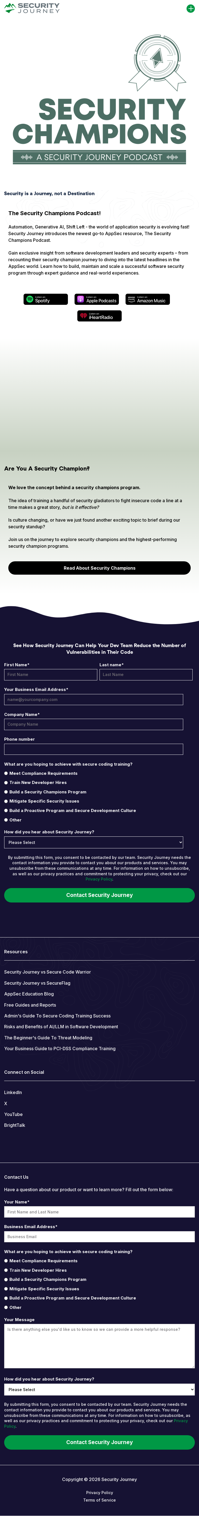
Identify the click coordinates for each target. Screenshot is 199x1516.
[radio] (98, 773)
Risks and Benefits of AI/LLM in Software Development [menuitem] (61, 1026)
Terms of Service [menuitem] (99, 1500)
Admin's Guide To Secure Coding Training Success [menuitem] (57, 1016)
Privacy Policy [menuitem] (99, 1492)
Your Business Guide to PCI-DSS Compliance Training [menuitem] (60, 1048)
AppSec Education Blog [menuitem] (29, 994)
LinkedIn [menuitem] (13, 1092)
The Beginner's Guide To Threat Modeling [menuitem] (48, 1037)
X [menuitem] (5, 1103)
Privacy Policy (99, 879)
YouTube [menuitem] (13, 1114)
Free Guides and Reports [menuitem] (30, 1005)
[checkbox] (98, 796)
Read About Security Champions (100, 568)
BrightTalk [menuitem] (14, 1125)
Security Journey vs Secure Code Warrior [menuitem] (47, 972)
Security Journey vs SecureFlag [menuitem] (37, 983)
